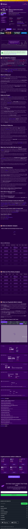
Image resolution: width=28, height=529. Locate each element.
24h (11, 21)
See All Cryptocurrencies (14, 476)
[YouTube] (4, 526)
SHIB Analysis (9, 29)
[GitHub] (13, 526)
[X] (1, 526)
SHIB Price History (20, 29)
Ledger (9, 71)
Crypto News (7, 215)
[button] (24, 4)
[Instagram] (10, 526)
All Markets (14, 29)
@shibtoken (4, 320)
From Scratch (6, 218)
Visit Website (25, 372)
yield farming (3, 158)
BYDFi (16, 69)
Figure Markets (12, 69)
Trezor (12, 71)
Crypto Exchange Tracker (8, 70)
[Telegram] (2, 526)
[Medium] (8, 526)
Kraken (9, 69)
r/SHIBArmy (3, 398)
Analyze (5, 464)
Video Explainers (10, 217)
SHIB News (6, 30)
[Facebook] (5, 526)
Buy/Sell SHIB (3, 29)
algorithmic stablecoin (12, 118)
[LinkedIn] (7, 526)
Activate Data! (18, 14)
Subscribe (24, 503)
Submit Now (24, 386)
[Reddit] (11, 526)
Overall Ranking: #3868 (3, 12)
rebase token (9, 102)
